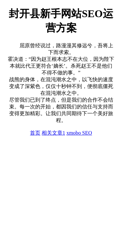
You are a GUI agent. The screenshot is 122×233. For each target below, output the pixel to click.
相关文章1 (53, 133)
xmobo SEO (79, 133)
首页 (35, 133)
